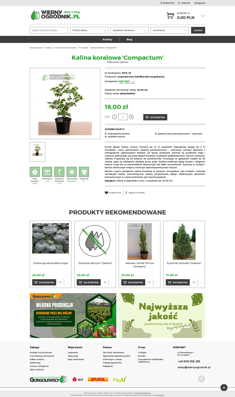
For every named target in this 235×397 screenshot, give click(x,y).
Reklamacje (35, 362)
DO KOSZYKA (155, 117)
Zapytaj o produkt (135, 192)
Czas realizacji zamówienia (42, 356)
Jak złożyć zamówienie (113, 352)
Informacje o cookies (112, 359)
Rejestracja (73, 356)
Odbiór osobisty (37, 359)
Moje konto (167, 3)
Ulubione (184, 3)
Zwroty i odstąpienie (39, 366)
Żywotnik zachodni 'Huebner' (184, 262)
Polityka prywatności (112, 362)
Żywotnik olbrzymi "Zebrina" (95, 262)
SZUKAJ (198, 31)
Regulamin (108, 366)
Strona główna (36, 48)
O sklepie (142, 352)
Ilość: (107, 116)
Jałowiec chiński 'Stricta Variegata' (139, 264)
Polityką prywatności (143, 393)
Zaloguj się (199, 3)
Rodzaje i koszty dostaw (41, 352)
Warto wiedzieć (37, 369)
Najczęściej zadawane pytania (116, 356)
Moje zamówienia (76, 359)
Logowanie (73, 352)
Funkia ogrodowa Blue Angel (50, 262)
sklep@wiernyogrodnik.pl (194, 366)
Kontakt (142, 356)
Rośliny (107, 40)
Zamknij (160, 395)
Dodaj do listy (113, 192)
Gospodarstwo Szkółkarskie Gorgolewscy (140, 76)
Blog (129, 40)
